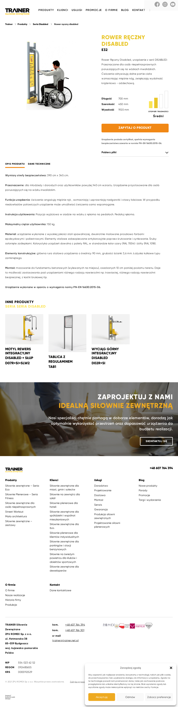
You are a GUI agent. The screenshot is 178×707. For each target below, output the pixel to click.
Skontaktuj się (156, 442)
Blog (125, 10)
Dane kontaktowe (60, 591)
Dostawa (100, 496)
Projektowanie (102, 491)
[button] (171, 668)
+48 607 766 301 (74, 631)
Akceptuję (102, 697)
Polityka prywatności (80, 683)
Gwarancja (101, 510)
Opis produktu (15, 165)
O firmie (111, 10)
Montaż (98, 501)
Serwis (98, 506)
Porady (143, 491)
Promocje (94, 10)
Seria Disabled (40, 25)
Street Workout (14, 512)
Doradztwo (101, 486)
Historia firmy (13, 601)
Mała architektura (16, 517)
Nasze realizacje (15, 596)
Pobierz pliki (109, 153)
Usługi (77, 10)
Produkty (46, 10)
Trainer (9, 25)
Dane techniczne (39, 165)
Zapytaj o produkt (135, 129)
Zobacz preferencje (159, 697)
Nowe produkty (148, 486)
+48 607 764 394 (75, 625)
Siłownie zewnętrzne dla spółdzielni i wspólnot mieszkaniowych (64, 516)
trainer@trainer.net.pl (65, 641)
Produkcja (11, 606)
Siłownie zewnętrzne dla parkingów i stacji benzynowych (64, 546)
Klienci (62, 10)
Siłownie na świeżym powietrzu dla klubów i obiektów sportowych (63, 559)
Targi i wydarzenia (150, 501)
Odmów (130, 697)
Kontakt (138, 10)
